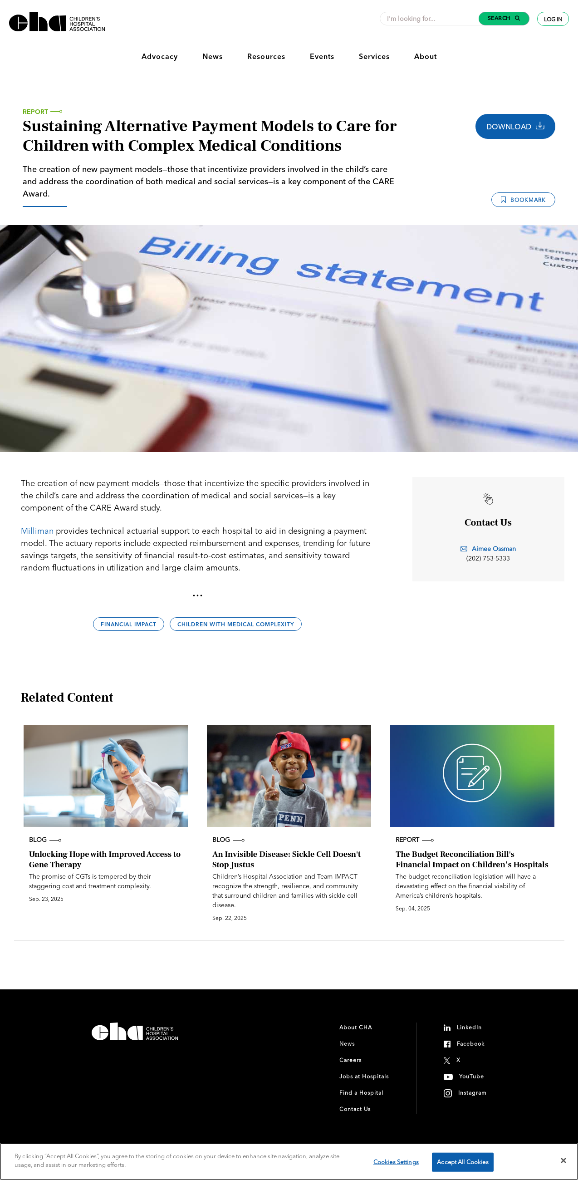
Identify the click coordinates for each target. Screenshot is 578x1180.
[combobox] (432, 18)
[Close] (563, 1160)
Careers (350, 1060)
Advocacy (160, 56)
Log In (553, 19)
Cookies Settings (396, 1161)
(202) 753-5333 (488, 558)
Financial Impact (129, 624)
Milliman (37, 531)
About (425, 56)
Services (374, 56)
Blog (45, 840)
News (212, 56)
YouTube (471, 1076)
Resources (266, 56)
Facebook (471, 1043)
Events (322, 56)
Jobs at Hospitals (364, 1076)
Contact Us (355, 1109)
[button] (504, 18)
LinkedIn (469, 1027)
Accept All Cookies (462, 1161)
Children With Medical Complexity (235, 624)
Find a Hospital (361, 1092)
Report (35, 112)
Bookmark (523, 200)
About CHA (355, 1027)
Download (515, 126)
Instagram (472, 1092)
